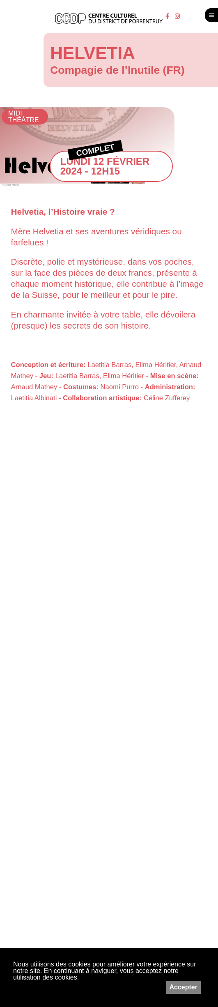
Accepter (183, 987)
